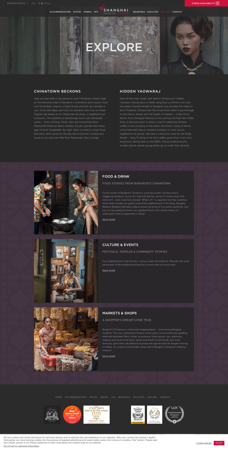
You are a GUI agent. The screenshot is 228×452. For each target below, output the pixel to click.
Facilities (152, 12)
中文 (33, 3)
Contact (177, 12)
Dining (88, 12)
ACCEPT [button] (219, 443)
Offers (77, 12)
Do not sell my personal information (21, 446)
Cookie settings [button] (204, 443)
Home (58, 397)
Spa (96, 12)
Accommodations (60, 12)
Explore (165, 12)
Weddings (139, 12)
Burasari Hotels (16, 3)
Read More (108, 220)
